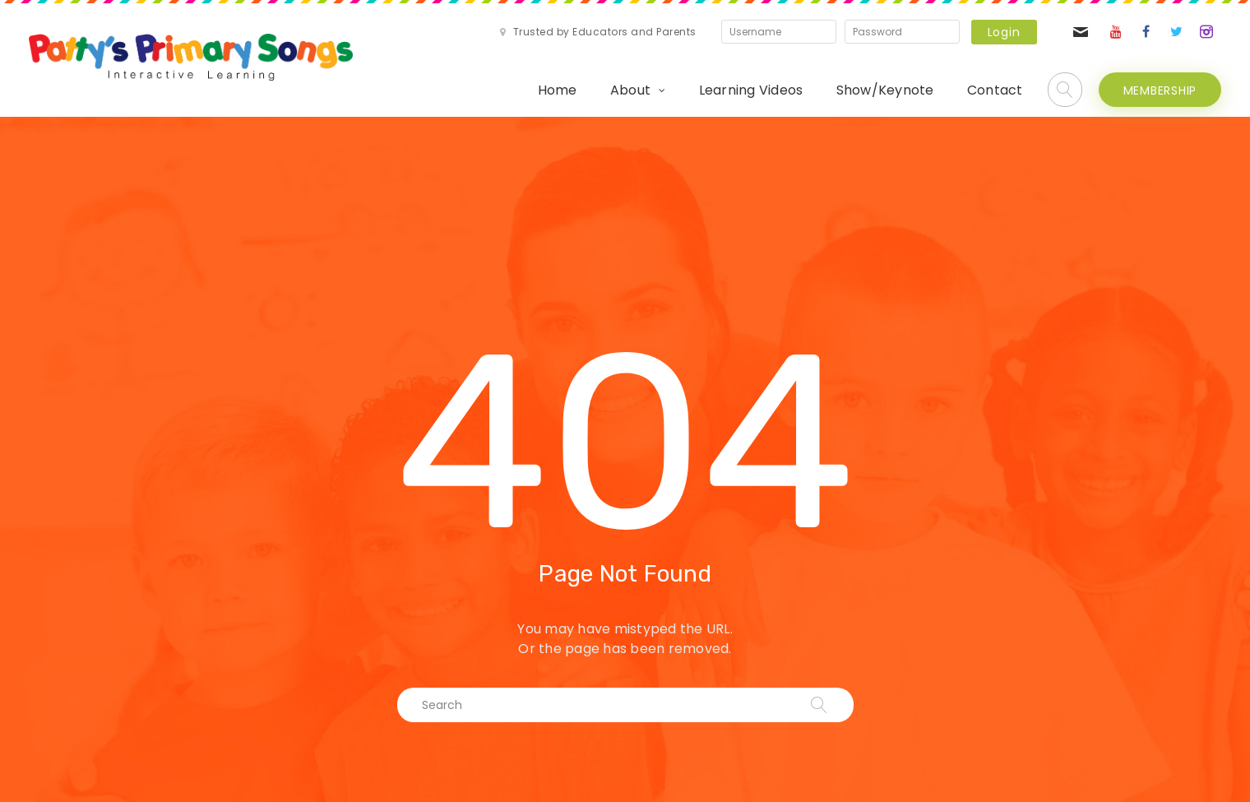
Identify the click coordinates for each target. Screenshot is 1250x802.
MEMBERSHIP (1160, 90)
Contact (995, 90)
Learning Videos (751, 90)
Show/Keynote (885, 90)
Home (557, 90)
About (630, 90)
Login (1004, 32)
